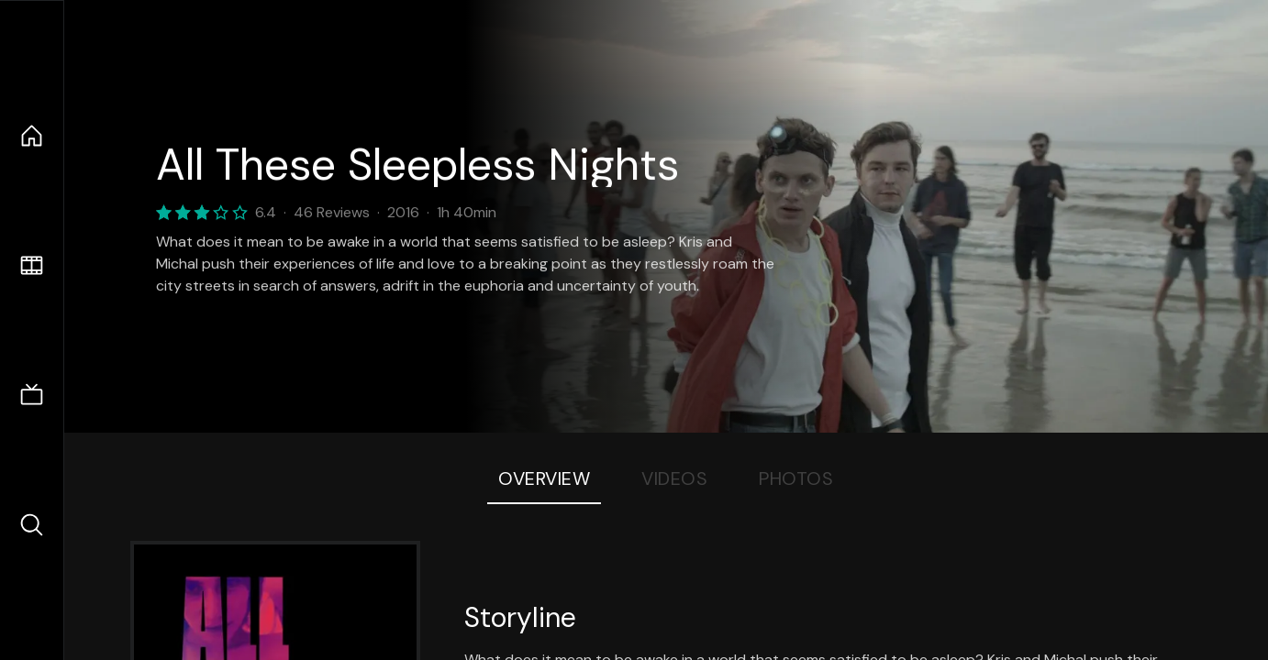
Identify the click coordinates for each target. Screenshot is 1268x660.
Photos (796, 478)
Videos (674, 478)
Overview (544, 478)
